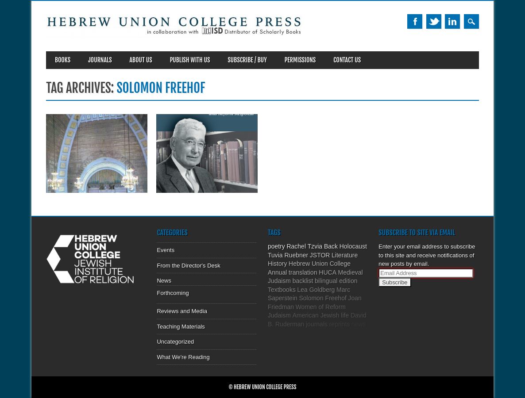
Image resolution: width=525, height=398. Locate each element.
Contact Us (347, 60)
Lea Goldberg (316, 289)
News (164, 280)
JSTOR (320, 255)
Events (165, 250)
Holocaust (353, 246)
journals (317, 324)
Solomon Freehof (322, 298)
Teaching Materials (181, 326)
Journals (100, 60)
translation (303, 272)
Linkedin (452, 21)
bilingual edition (336, 280)
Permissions (300, 60)
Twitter (433, 21)
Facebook (414, 21)
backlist (303, 280)
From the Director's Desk (188, 265)
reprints (339, 324)
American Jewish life (321, 315)
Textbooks (282, 289)
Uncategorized (175, 341)
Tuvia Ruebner (288, 255)
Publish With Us (190, 60)
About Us (141, 60)
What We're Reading (183, 357)
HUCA (327, 272)
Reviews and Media (182, 311)
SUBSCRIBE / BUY (247, 60)
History (277, 263)
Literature (345, 255)
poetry (276, 246)
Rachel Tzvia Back (312, 246)
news (358, 324)
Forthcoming (173, 293)
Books (62, 60)
